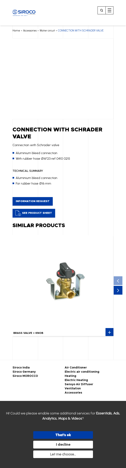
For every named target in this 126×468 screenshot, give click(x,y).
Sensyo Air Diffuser (79, 384)
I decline (63, 444)
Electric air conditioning (82, 371)
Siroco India (21, 367)
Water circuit (47, 30)
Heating (70, 376)
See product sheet (33, 213)
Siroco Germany (24, 371)
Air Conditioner (76, 367)
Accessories (30, 30)
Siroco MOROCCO (25, 376)
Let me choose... (63, 454)
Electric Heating (76, 380)
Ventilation (73, 388)
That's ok (63, 435)
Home (16, 30)
